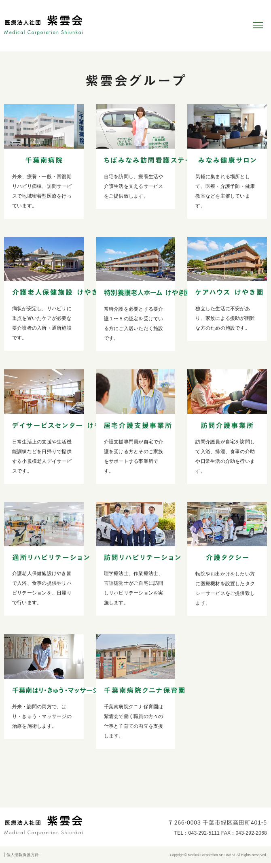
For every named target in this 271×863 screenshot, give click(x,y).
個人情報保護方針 (22, 854)
